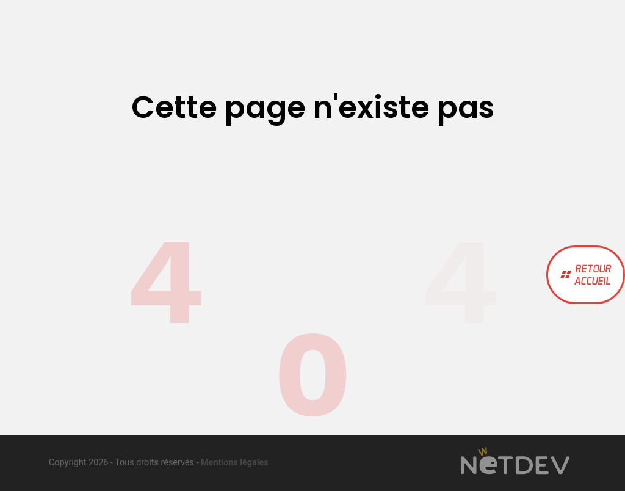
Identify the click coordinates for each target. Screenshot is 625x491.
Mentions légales (235, 462)
